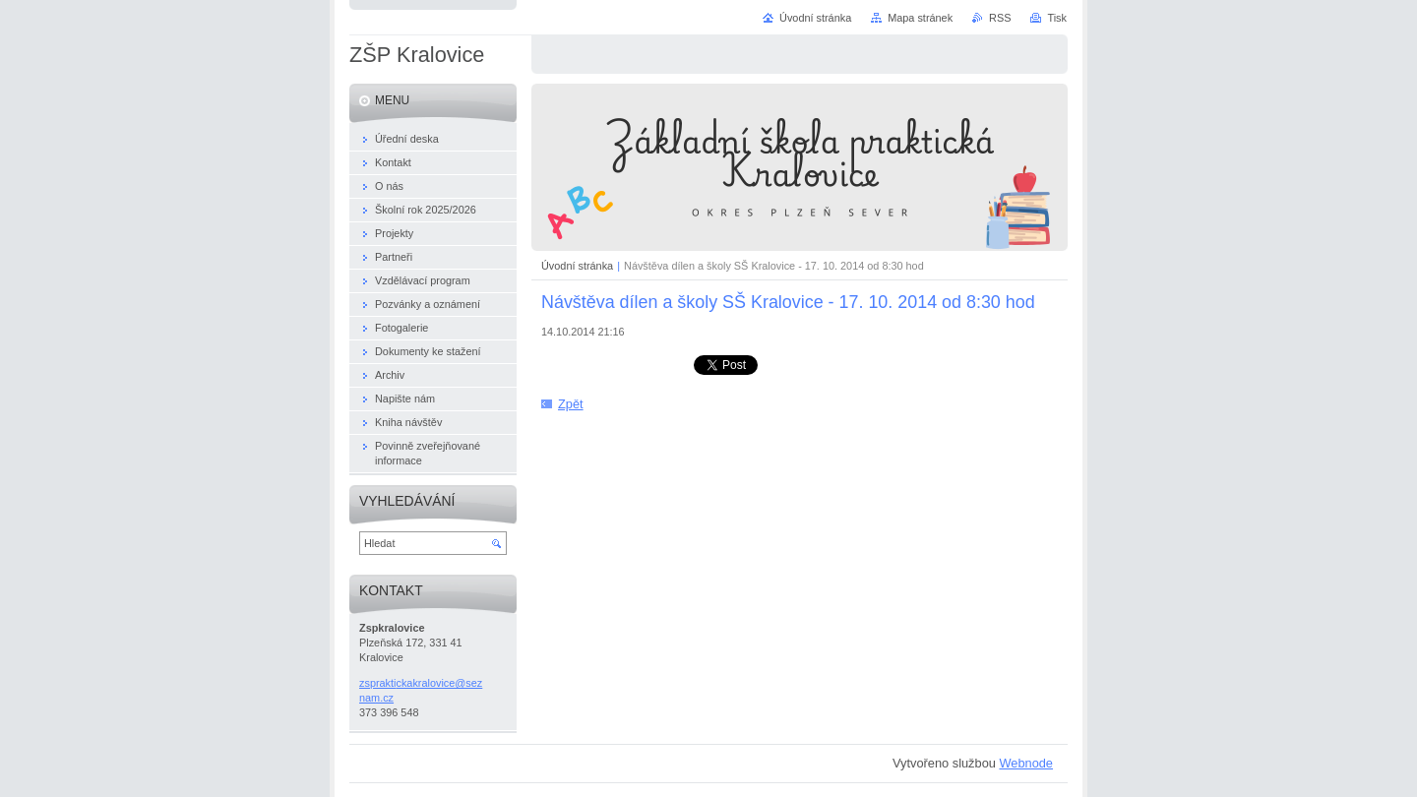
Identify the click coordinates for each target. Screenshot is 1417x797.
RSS (1000, 18)
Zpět (571, 404)
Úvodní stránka (577, 266)
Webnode (1026, 763)
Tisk (1057, 18)
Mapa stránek (920, 18)
